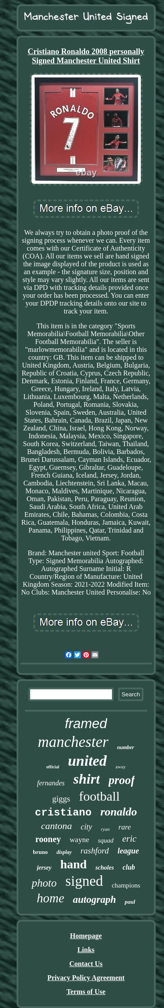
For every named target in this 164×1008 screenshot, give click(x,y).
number (125, 747)
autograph (94, 899)
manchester (73, 741)
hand (73, 864)
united (87, 761)
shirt (86, 779)
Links (85, 949)
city (86, 826)
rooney (48, 839)
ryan (105, 829)
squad (106, 840)
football (99, 796)
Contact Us (86, 963)
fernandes (51, 783)
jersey (44, 867)
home (50, 898)
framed (86, 723)
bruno (40, 852)
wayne (79, 840)
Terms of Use (85, 991)
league (128, 850)
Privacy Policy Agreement (86, 977)
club (128, 867)
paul (130, 901)
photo (43, 883)
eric (129, 838)
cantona (56, 825)
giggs (61, 798)
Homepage (86, 935)
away (120, 766)
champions (126, 885)
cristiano (63, 813)
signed (84, 881)
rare (125, 827)
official (52, 766)
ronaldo (118, 811)
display (64, 852)
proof (121, 780)
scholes (104, 867)
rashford (94, 850)
